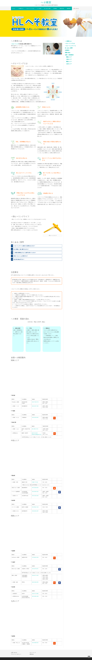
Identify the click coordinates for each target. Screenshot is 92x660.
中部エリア (69, 59)
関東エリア (69, 57)
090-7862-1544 (35, 507)
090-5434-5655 (35, 417)
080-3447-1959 (35, 406)
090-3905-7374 (35, 429)
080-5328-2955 (35, 582)
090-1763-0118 (35, 402)
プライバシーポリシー (16, 654)
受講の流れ (62, 8)
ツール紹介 (39, 8)
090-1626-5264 (35, 495)
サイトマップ (33, 652)
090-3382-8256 (35, 487)
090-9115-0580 (35, 593)
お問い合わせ (76, 8)
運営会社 (32, 654)
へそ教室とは (20, 8)
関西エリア (69, 61)
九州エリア (69, 64)
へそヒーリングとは (30, 8)
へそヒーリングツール (70, 45)
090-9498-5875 (35, 642)
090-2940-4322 (35, 491)
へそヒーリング (15, 44)
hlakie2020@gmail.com (36, 434)
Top (89, 657)
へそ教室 (46, 2)
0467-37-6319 (35, 433)
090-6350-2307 (35, 511)
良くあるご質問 (47, 8)
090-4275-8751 (35, 568)
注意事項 (55, 8)
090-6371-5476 (35, 575)
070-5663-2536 (35, 557)
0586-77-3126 (35, 482)
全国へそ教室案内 (69, 55)
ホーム (13, 8)
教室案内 (69, 8)
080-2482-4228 (35, 596)
